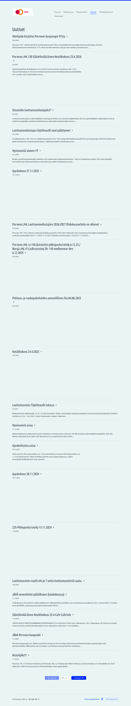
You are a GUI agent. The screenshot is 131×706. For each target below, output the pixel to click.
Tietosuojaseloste (91, 699)
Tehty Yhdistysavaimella (112, 699)
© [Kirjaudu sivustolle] (13, 699)
